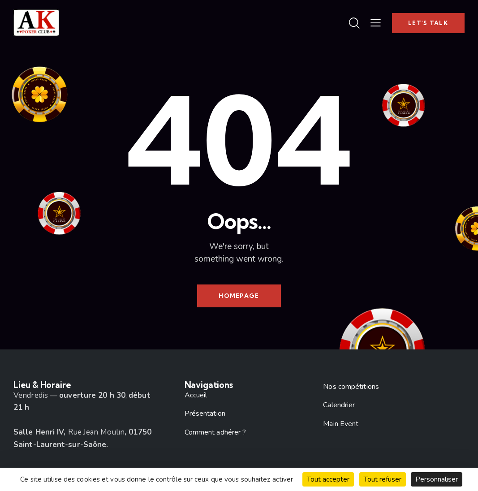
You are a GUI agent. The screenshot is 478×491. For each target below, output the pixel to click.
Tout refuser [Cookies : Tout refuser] (382, 479)
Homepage (239, 295)
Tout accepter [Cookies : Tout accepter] (328, 479)
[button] (375, 23)
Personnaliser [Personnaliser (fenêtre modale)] (436, 479)
